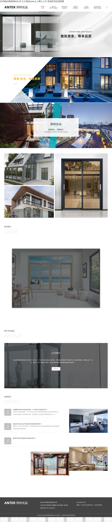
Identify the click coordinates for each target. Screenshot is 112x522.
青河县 (9, 521)
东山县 (102, 519)
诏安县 (84, 521)
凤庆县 (84, 519)
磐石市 (28, 521)
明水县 (9, 517)
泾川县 (46, 519)
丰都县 (46, 521)
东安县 (65, 521)
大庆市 (65, 517)
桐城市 (28, 517)
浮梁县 (102, 521)
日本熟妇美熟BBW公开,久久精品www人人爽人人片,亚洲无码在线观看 (32, 1)
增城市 (84, 517)
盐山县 (9, 519)
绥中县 (65, 519)
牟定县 (46, 517)
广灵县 (102, 517)
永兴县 (28, 519)
